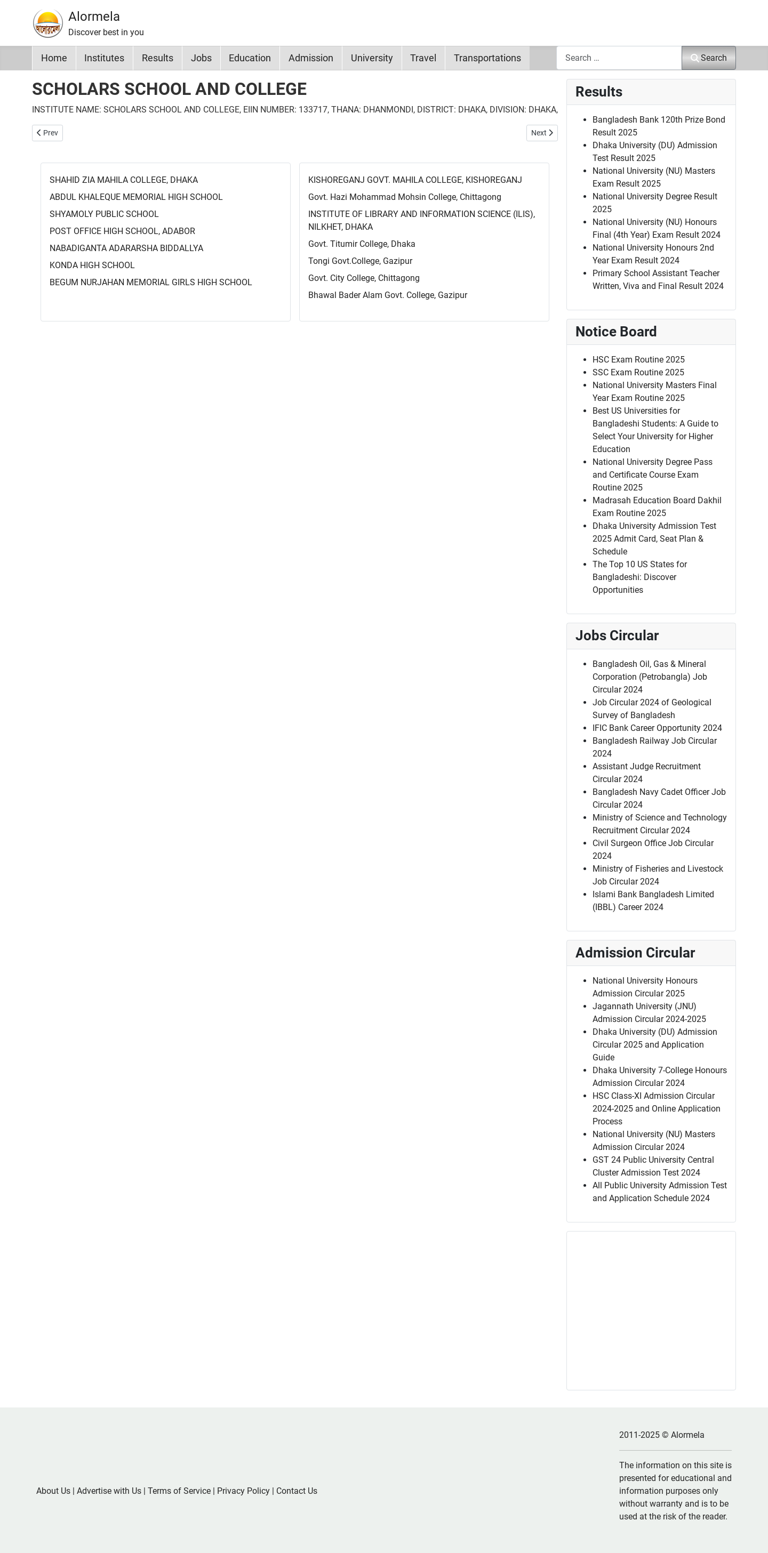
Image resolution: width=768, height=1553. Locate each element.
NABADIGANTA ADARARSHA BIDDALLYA (126, 248)
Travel (423, 58)
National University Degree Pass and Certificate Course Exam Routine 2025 (653, 475)
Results (157, 58)
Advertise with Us (109, 1491)
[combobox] (619, 58)
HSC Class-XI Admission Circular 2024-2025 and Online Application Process (657, 1108)
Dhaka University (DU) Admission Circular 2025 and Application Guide (655, 1045)
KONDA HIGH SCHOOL (92, 265)
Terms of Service (179, 1491)
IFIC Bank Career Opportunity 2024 (657, 728)
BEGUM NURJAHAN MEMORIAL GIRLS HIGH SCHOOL (151, 282)
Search (709, 58)
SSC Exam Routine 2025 (638, 372)
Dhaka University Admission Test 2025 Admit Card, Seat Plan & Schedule (654, 539)
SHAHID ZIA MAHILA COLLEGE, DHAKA (124, 180)
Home (54, 58)
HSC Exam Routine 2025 (639, 360)
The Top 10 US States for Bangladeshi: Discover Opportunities (640, 577)
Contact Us (296, 1491)
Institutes (104, 58)
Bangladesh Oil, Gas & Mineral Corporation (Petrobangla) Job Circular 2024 (650, 677)
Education (250, 58)
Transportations (487, 58)
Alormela (94, 16)
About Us (53, 1491)
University (372, 58)
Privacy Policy (243, 1491)
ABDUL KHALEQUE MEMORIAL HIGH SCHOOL (136, 197)
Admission (311, 58)
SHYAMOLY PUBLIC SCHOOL (104, 214)
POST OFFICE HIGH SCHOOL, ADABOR (122, 231)
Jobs (201, 58)
